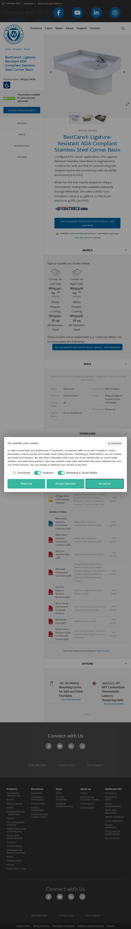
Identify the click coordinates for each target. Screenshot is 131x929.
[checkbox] (19, 473)
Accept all (105, 483)
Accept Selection (65, 483)
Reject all (26, 483)
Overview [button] (114, 443)
